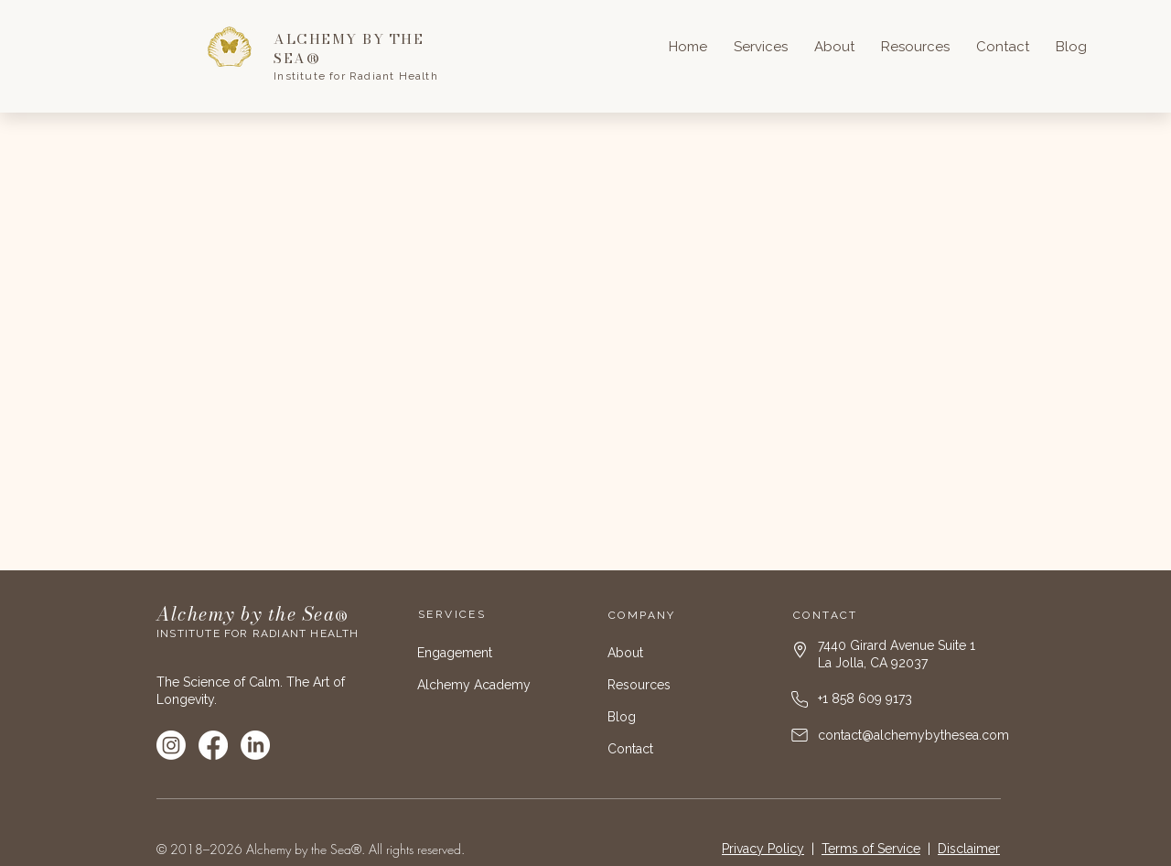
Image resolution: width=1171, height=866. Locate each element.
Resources (639, 684)
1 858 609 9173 (867, 698)
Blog (621, 716)
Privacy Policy (763, 848)
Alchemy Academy (474, 684)
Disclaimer (969, 848)
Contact (630, 749)
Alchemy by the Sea (245, 614)
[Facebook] (213, 745)
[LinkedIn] (255, 745)
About (625, 652)
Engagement (454, 652)
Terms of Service (871, 848)
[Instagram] (171, 745)
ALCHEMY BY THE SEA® (349, 48)
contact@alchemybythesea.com (913, 735)
